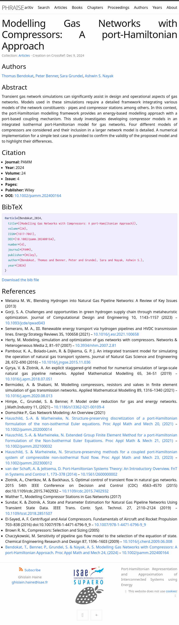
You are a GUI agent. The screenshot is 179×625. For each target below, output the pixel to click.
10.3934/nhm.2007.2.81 (96, 345)
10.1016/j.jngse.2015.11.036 (66, 362)
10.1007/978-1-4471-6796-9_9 (120, 524)
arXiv (28, 7)
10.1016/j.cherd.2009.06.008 (147, 541)
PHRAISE (13, 7)
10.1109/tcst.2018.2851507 (28, 513)
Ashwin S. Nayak (99, 75)
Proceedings (118, 7)
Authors (141, 7)
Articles (60, 7)
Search (44, 7)
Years (157, 7)
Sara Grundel (71, 75)
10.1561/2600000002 (99, 474)
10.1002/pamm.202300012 (28, 463)
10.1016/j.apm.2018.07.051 (29, 379)
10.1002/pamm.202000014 (28, 429)
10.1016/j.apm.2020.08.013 (29, 395)
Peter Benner (46, 75)
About (172, 7)
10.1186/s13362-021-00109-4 (79, 407)
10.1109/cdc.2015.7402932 (85, 491)
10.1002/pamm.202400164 (37, 195)
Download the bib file (20, 279)
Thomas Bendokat (18, 75)
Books (77, 7)
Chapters (95, 7)
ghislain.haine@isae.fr (30, 582)
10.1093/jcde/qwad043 (25, 323)
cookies (171, 591)
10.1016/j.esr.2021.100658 (116, 334)
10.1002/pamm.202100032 (28, 446)
